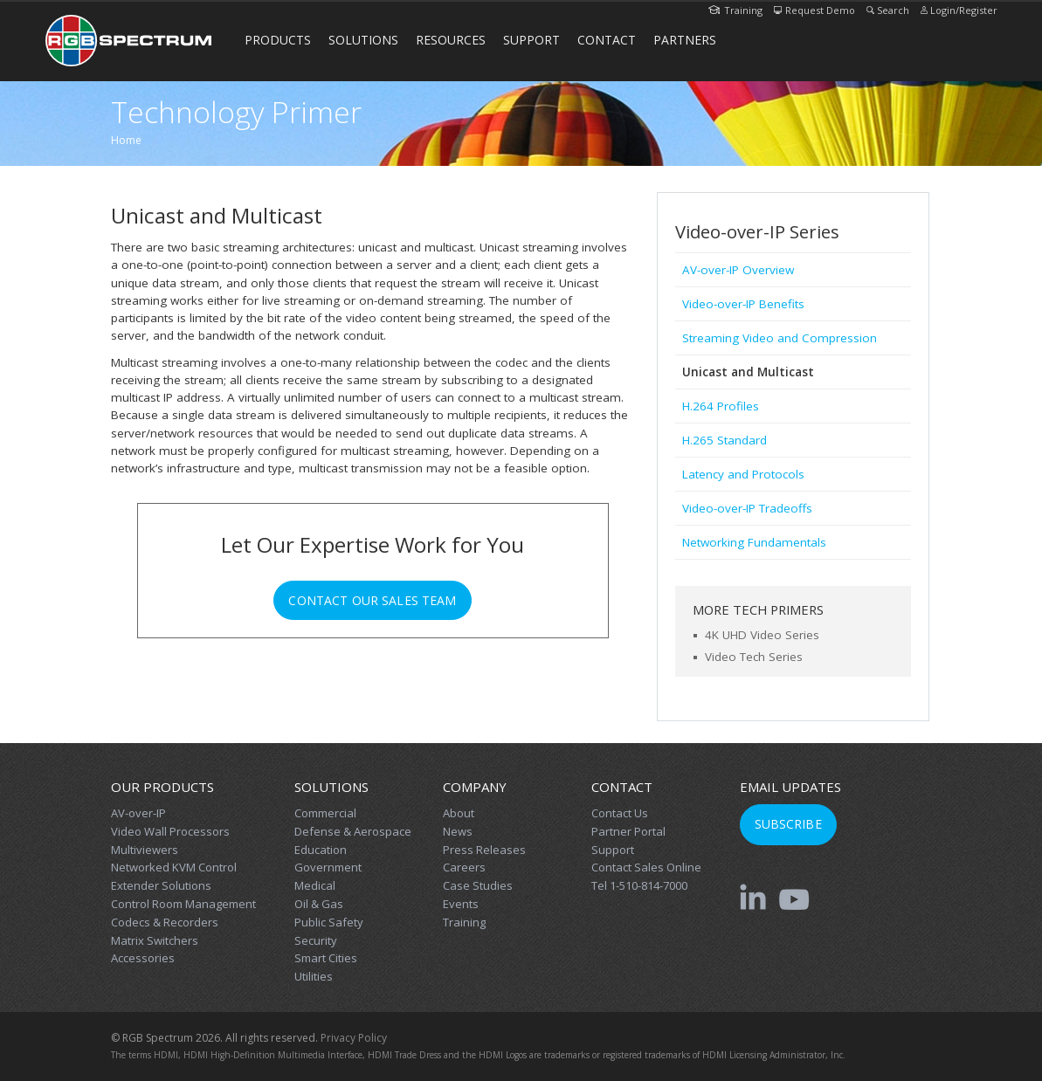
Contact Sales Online (646, 867)
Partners (684, 39)
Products (278, 39)
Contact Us (619, 813)
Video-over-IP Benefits (743, 304)
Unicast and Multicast (748, 372)
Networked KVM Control (174, 867)
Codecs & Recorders (164, 922)
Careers (464, 867)
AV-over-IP (138, 813)
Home (126, 140)
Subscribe (788, 824)
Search (887, 10)
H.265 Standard (724, 440)
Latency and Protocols (743, 474)
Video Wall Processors (170, 831)
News (458, 831)
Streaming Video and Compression (779, 338)
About (458, 813)
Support (531, 39)
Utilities (313, 976)
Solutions (363, 39)
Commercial (325, 813)
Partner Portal (628, 831)
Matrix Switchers (154, 940)
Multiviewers (144, 849)
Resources (451, 39)
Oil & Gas (318, 904)
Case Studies (478, 885)
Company (475, 786)
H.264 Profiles (720, 406)
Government (328, 867)
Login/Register (959, 10)
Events (461, 904)
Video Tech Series (754, 656)
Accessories (143, 958)
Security (315, 940)
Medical (314, 885)
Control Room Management (183, 904)
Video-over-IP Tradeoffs (747, 508)
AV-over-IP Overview (738, 270)
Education (320, 849)
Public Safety (328, 922)
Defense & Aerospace (352, 831)
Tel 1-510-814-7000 (639, 885)
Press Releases (484, 849)
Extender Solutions (161, 885)
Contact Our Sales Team (372, 600)
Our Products (162, 786)
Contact (606, 39)
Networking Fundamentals (754, 542)
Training (735, 10)
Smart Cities (325, 958)
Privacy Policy (354, 1037)
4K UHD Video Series (762, 635)
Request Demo (814, 10)
